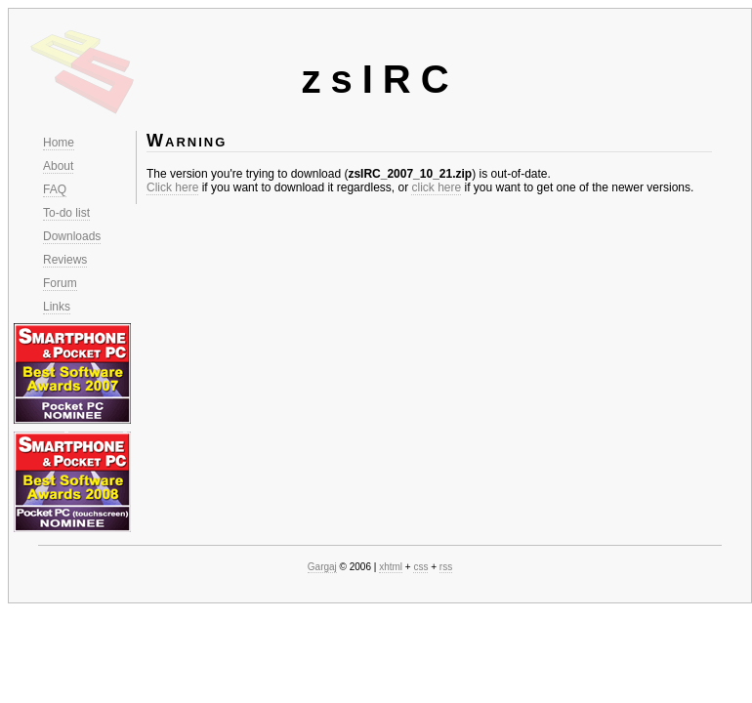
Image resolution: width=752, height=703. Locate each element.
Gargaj (322, 566)
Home (58, 142)
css (420, 566)
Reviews (65, 260)
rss (445, 566)
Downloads (72, 236)
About (58, 166)
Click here (172, 187)
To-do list (66, 213)
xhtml (390, 566)
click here (436, 187)
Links (56, 306)
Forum (60, 283)
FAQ (54, 189)
